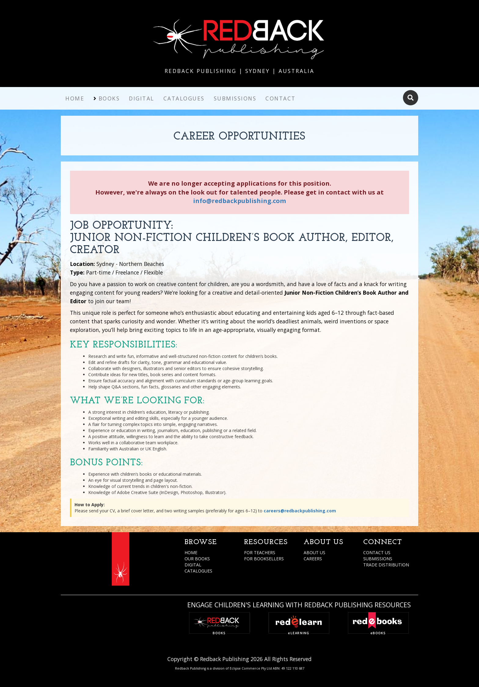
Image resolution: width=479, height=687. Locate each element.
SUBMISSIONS (377, 559)
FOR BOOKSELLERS (264, 559)
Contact (280, 98)
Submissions (235, 98)
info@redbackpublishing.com (239, 201)
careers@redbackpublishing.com (300, 511)
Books (109, 98)
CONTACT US (376, 552)
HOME (191, 552)
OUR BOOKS (197, 559)
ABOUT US (314, 552)
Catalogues (184, 98)
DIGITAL (193, 565)
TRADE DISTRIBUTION (386, 565)
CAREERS (313, 559)
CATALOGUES (198, 571)
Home (74, 98)
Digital (141, 98)
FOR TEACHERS (259, 552)
